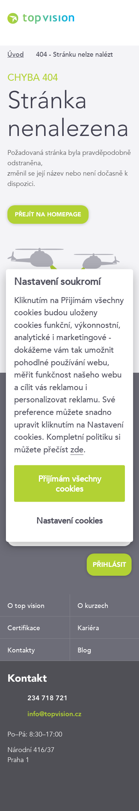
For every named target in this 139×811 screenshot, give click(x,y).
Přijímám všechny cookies (69, 483)
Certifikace (23, 628)
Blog (84, 650)
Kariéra (88, 628)
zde (76, 449)
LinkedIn (16, 783)
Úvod (15, 54)
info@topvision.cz (54, 714)
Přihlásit (109, 565)
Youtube (83, 783)
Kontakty (21, 650)
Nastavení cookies (69, 520)
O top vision (25, 605)
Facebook (39, 783)
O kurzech (92, 605)
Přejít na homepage (48, 214)
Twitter (61, 783)
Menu (126, 29)
